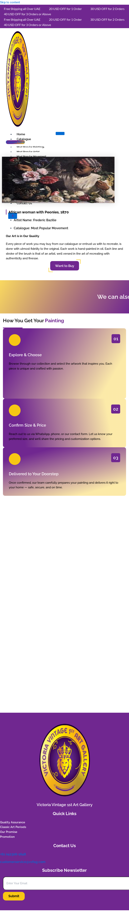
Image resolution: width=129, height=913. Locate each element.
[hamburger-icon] (60, 133)
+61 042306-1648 (13, 854)
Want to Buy (64, 266)
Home (21, 134)
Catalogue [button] (24, 139)
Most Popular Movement (49, 228)
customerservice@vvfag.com (22, 862)
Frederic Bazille (44, 220)
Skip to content (10, 2)
